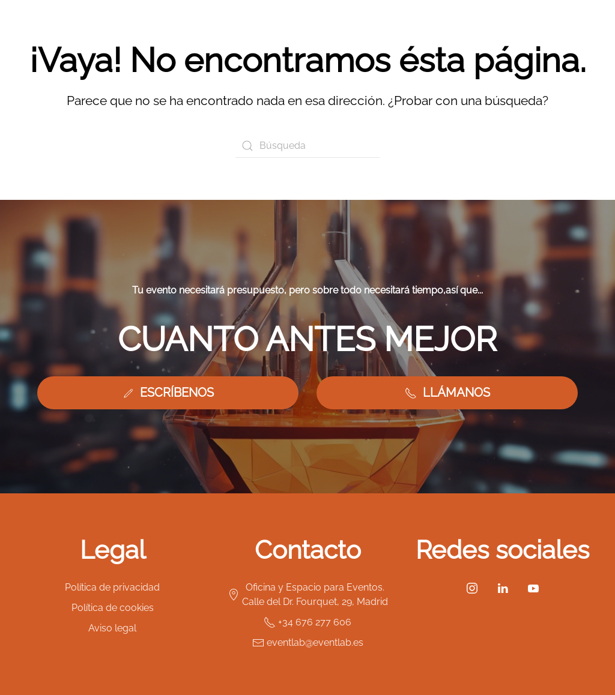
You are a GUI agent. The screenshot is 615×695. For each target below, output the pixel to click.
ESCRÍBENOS (168, 392)
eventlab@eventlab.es (307, 643)
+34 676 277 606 (307, 622)
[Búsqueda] (307, 146)
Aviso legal (112, 628)
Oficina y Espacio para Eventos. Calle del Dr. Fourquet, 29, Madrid (308, 594)
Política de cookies (112, 607)
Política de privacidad (112, 587)
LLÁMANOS (447, 392)
